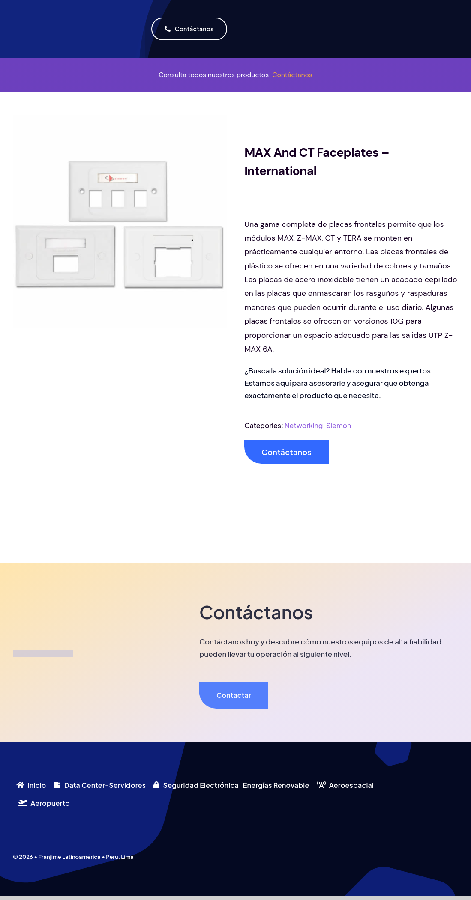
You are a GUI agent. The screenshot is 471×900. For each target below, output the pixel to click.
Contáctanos (292, 74)
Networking (304, 425)
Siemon (338, 425)
